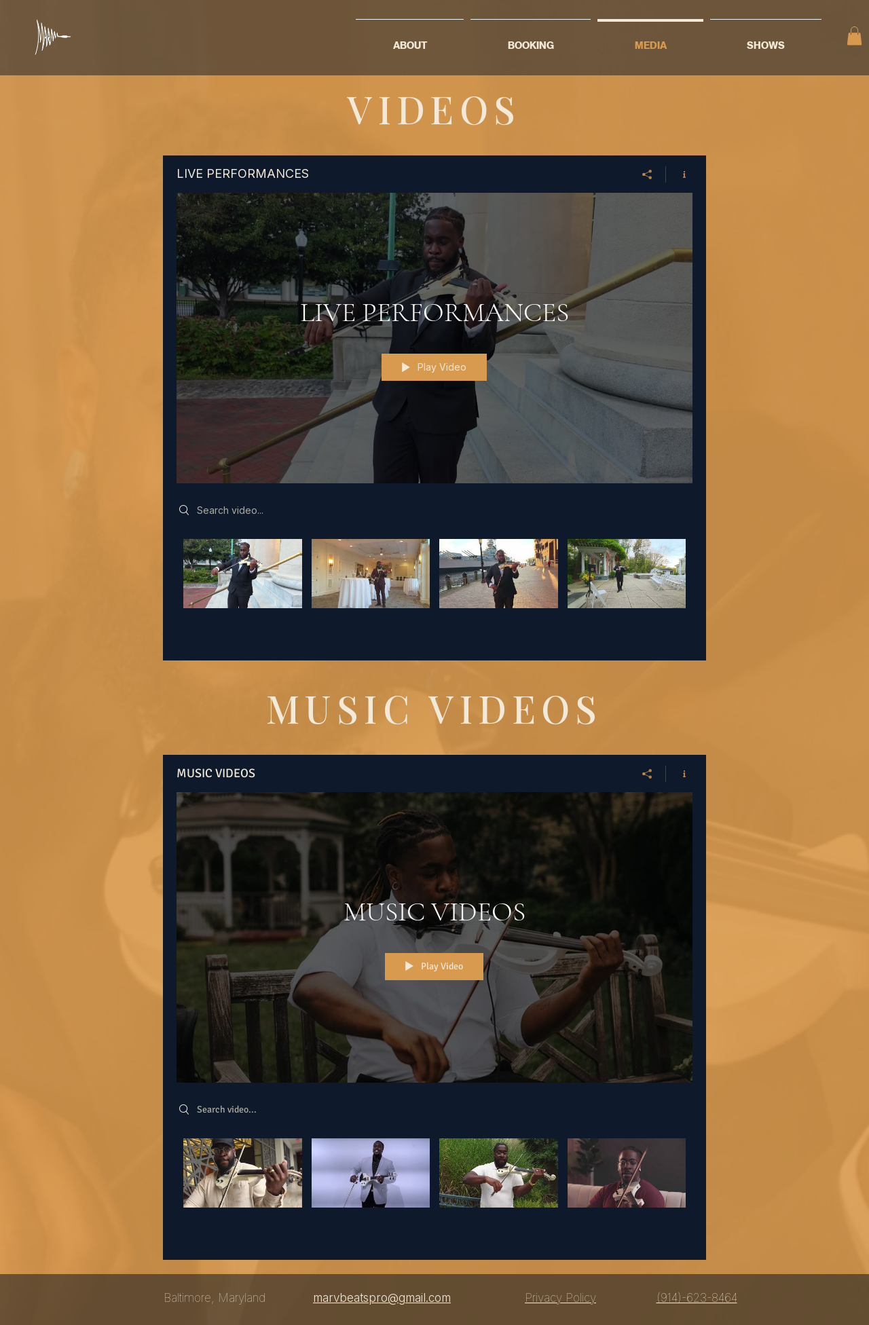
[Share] (647, 174)
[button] (854, 35)
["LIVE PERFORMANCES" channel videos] (434, 590)
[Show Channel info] (679, 174)
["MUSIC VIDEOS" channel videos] (434, 1189)
